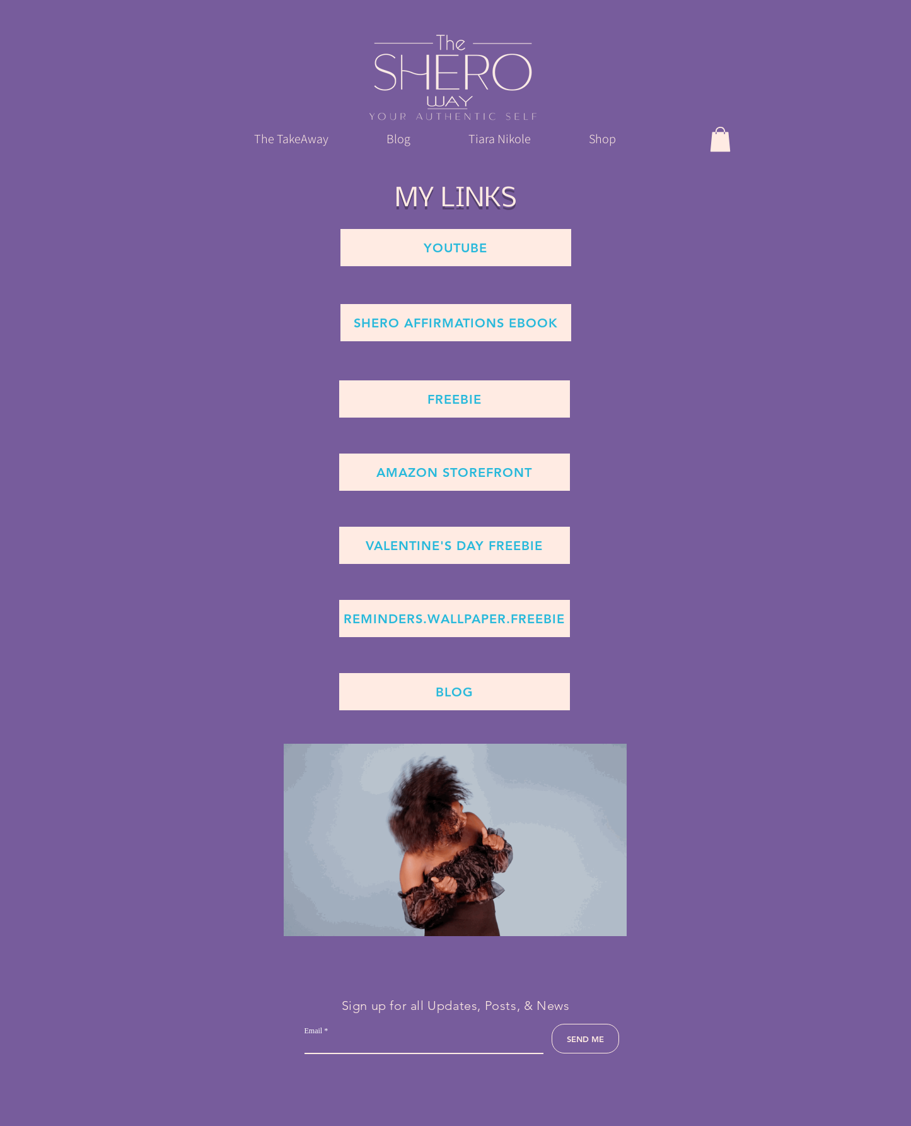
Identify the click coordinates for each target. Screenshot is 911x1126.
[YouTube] (455, 247)
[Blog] (454, 691)
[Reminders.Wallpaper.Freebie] (454, 618)
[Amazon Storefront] (454, 472)
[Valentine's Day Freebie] (454, 545)
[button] (720, 139)
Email (314, 1031)
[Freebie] (454, 399)
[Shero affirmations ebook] (455, 322)
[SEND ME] (585, 1038)
